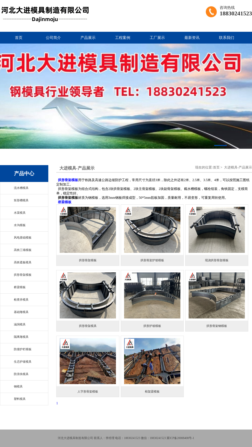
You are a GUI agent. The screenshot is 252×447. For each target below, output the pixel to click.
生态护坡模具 (23, 361)
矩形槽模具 (21, 200)
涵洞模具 (20, 324)
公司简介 (53, 38)
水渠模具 (20, 212)
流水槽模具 (21, 188)
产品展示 (88, 38)
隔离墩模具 (21, 336)
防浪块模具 (21, 374)
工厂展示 (157, 38)
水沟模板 (20, 225)
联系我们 (226, 38)
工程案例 (122, 38)
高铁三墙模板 (23, 250)
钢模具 (18, 386)
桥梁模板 (20, 287)
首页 (18, 38)
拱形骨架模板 (23, 274)
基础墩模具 (21, 312)
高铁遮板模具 (23, 262)
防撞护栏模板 (23, 349)
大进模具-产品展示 (238, 167)
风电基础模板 (23, 237)
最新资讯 (192, 38)
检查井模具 (21, 299)
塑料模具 (20, 399)
